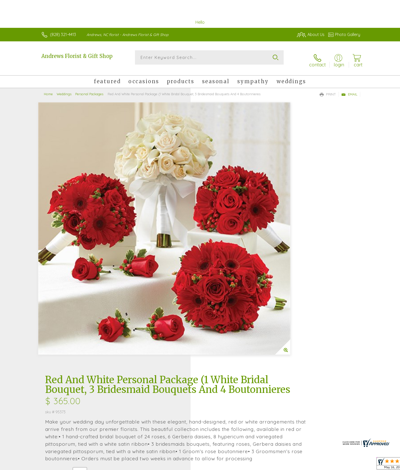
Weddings (64, 89)
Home (48, 89)
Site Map (346, 464)
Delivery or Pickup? (221, 268)
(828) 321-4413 (63, 34)
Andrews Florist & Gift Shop (76, 56)
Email (349, 89)
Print (328, 89)
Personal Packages (89, 89)
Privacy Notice (278, 464)
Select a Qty (212, 243)
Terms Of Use (248, 464)
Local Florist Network (315, 464)
